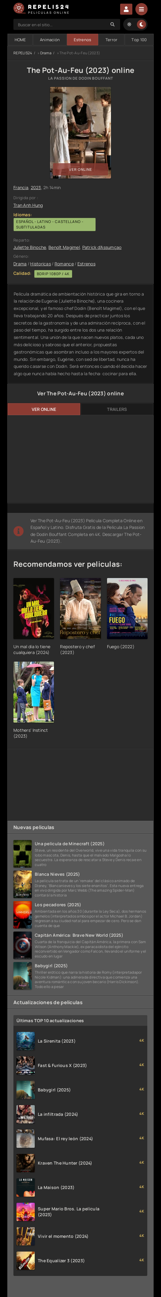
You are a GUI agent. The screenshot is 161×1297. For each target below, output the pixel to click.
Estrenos (82, 39)
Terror (112, 39)
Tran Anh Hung (28, 205)
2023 (36, 187)
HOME (20, 39)
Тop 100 (139, 39)
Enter (126, 9)
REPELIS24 (22, 53)
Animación (50, 39)
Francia (20, 187)
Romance (64, 264)
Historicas (40, 264)
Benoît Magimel (64, 247)
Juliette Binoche (29, 247)
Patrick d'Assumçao (102, 247)
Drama (46, 53)
